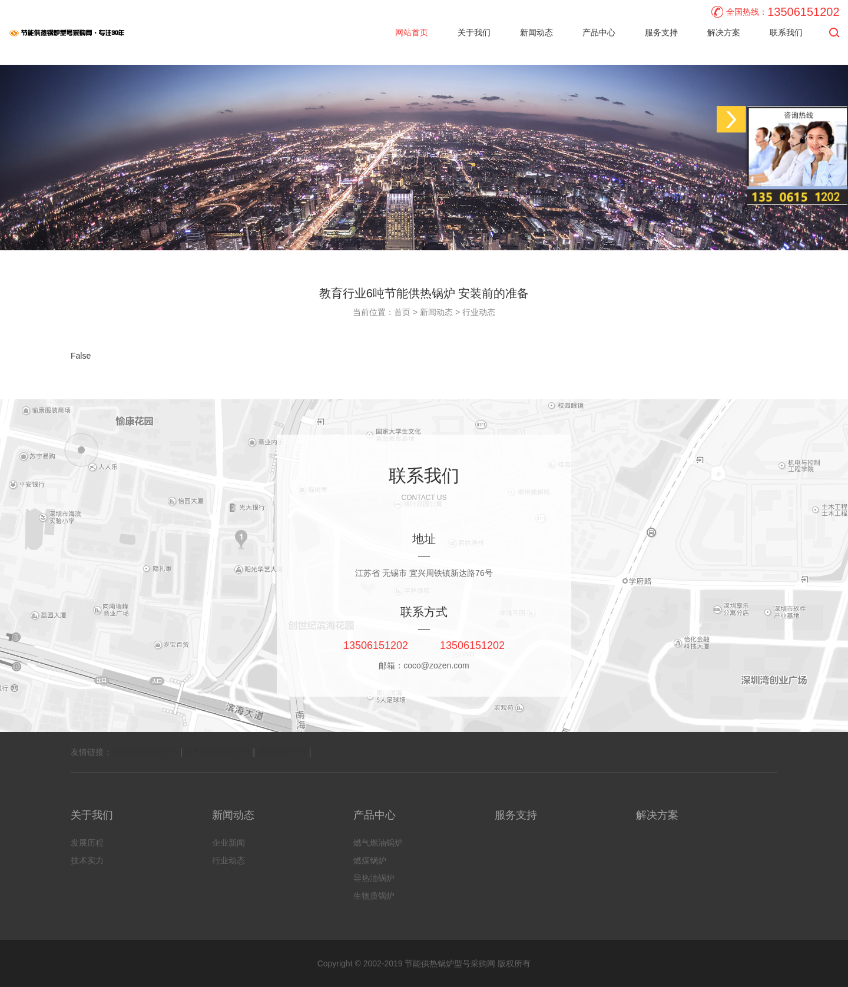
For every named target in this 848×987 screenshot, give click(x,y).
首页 (402, 312)
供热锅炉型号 (282, 752)
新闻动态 (536, 32)
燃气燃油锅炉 (378, 842)
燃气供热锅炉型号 (217, 752)
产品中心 (598, 32)
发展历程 (87, 842)
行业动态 (478, 312)
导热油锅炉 (374, 878)
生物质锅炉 (374, 895)
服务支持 (661, 32)
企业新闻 (228, 842)
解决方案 (723, 32)
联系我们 (786, 32)
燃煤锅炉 (369, 860)
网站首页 (411, 32)
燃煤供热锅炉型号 (145, 752)
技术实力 (87, 860)
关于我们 (474, 32)
